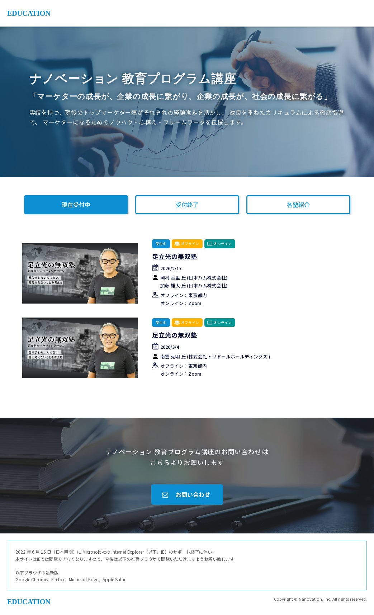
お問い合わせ (193, 494)
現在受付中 (76, 204)
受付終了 (187, 204)
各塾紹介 (298, 204)
